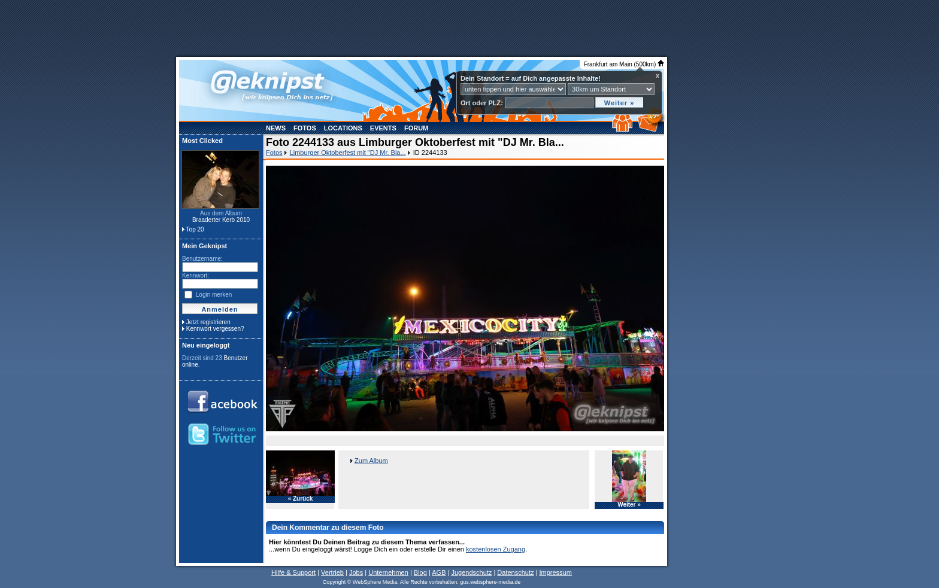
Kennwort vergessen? (215, 328)
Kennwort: (195, 275)
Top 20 (195, 229)
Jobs (356, 572)
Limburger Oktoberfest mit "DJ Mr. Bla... (348, 152)
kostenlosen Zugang (495, 549)
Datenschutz (515, 572)
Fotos (304, 128)
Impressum (555, 572)
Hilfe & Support (293, 572)
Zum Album (371, 460)
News (276, 128)
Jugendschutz (471, 572)
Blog (420, 572)
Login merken (214, 294)
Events (383, 128)
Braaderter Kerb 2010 (221, 220)
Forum (416, 128)
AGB (439, 572)
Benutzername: (202, 258)
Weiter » (629, 505)
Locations (343, 128)
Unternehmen (388, 572)
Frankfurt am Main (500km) (624, 64)
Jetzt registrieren (208, 322)
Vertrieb (332, 572)
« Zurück (300, 499)
